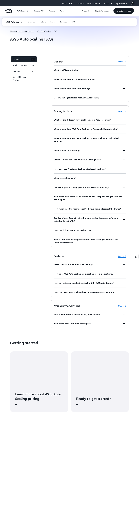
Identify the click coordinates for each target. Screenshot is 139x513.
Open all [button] (122, 61)
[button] (39, 11)
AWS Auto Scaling (44, 31)
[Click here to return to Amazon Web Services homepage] (8, 12)
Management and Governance (22, 31)
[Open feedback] (136, 256)
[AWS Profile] (133, 3)
